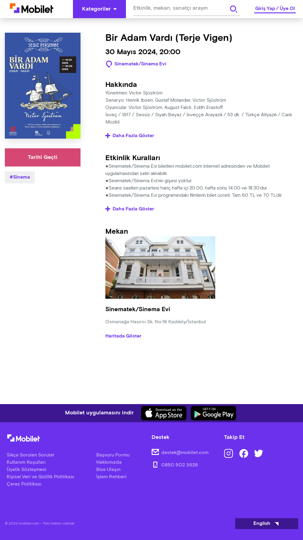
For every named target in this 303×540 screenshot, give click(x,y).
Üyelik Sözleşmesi (26, 469)
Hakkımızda (109, 462)
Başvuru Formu (113, 455)
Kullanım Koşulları (26, 462)
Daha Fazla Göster (129, 136)
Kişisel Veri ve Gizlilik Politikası (40, 477)
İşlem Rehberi (111, 477)
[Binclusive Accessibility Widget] (13, 521)
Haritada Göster (123, 336)
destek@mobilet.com (185, 452)
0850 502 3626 (179, 465)
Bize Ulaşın (108, 469)
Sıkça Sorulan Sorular (30, 455)
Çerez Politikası (24, 484)
